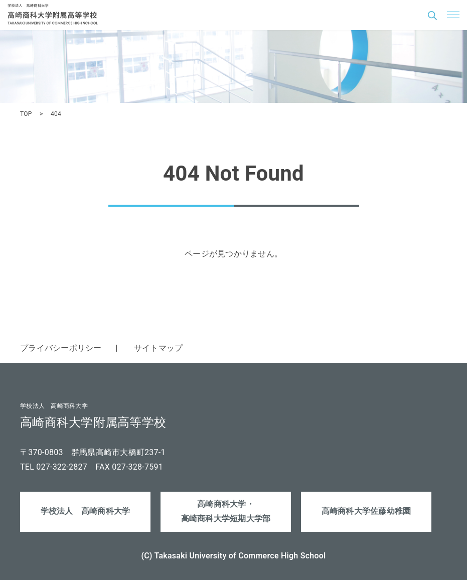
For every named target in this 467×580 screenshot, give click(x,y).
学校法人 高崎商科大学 (85, 511)
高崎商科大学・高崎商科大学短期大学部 (226, 511)
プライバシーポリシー (61, 348)
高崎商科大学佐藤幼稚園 (366, 511)
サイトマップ (158, 348)
